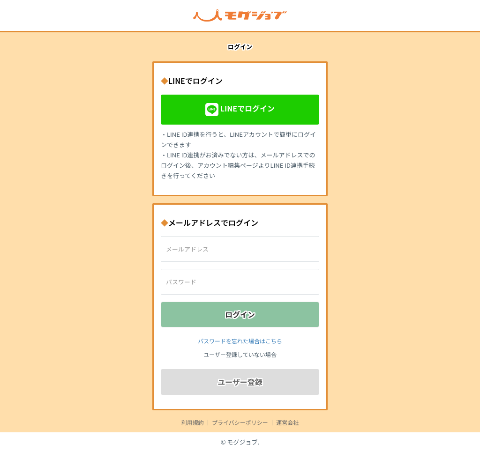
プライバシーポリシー (240, 422)
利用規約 (192, 422)
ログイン (240, 314)
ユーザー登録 (240, 381)
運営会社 (287, 422)
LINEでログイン (240, 109)
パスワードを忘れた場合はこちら (240, 341)
